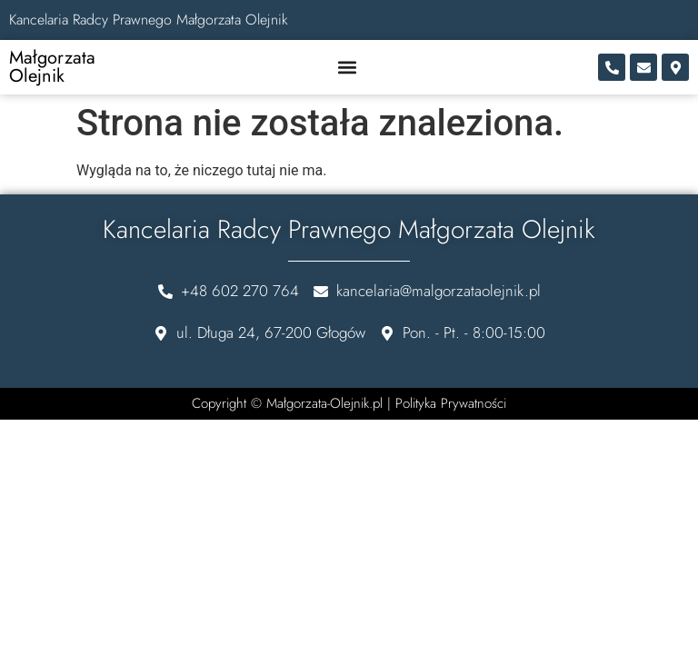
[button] (347, 68)
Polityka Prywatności (450, 403)
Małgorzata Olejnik (52, 67)
